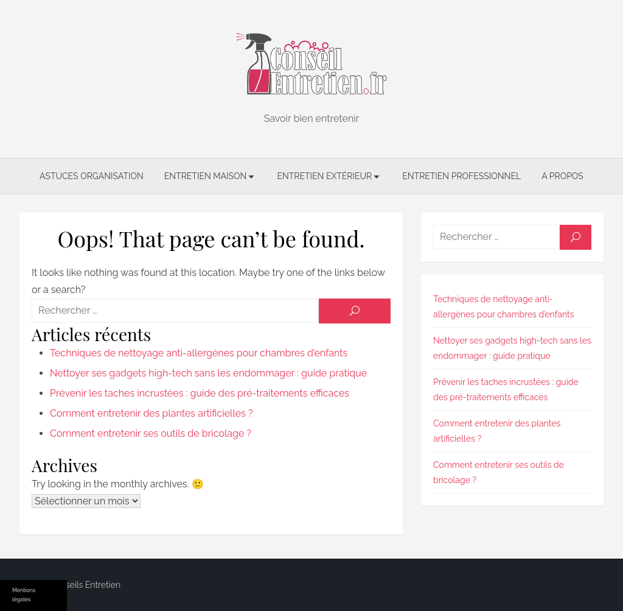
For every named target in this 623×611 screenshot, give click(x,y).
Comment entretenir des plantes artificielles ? (151, 413)
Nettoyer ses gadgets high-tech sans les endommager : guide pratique (208, 373)
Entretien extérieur (324, 176)
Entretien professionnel (461, 176)
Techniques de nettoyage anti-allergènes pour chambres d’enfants (198, 353)
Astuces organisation (92, 176)
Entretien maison (205, 176)
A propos (562, 176)
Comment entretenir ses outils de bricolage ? (150, 433)
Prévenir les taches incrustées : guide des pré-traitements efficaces (199, 393)
